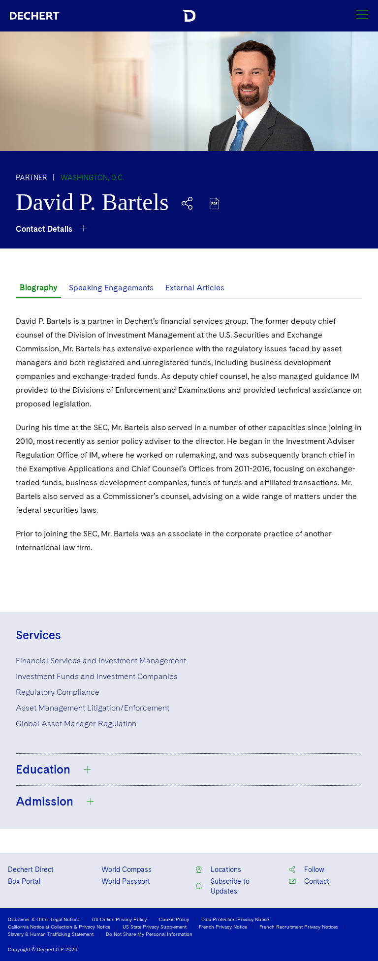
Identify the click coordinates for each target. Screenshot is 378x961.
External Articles (194, 287)
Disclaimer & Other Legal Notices (44, 919)
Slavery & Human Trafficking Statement (51, 934)
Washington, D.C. (92, 177)
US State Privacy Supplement (155, 927)
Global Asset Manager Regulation (76, 723)
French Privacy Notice (223, 927)
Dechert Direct (31, 869)
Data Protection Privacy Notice (235, 919)
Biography (38, 287)
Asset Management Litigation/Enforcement (92, 708)
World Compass (126, 869)
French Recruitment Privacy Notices (298, 927)
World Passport (125, 881)
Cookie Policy (174, 919)
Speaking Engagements (111, 287)
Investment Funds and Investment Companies (97, 676)
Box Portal (24, 881)
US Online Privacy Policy (119, 919)
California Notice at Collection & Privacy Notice (59, 927)
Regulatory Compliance (57, 692)
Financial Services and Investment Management (101, 660)
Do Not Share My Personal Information (149, 934)
